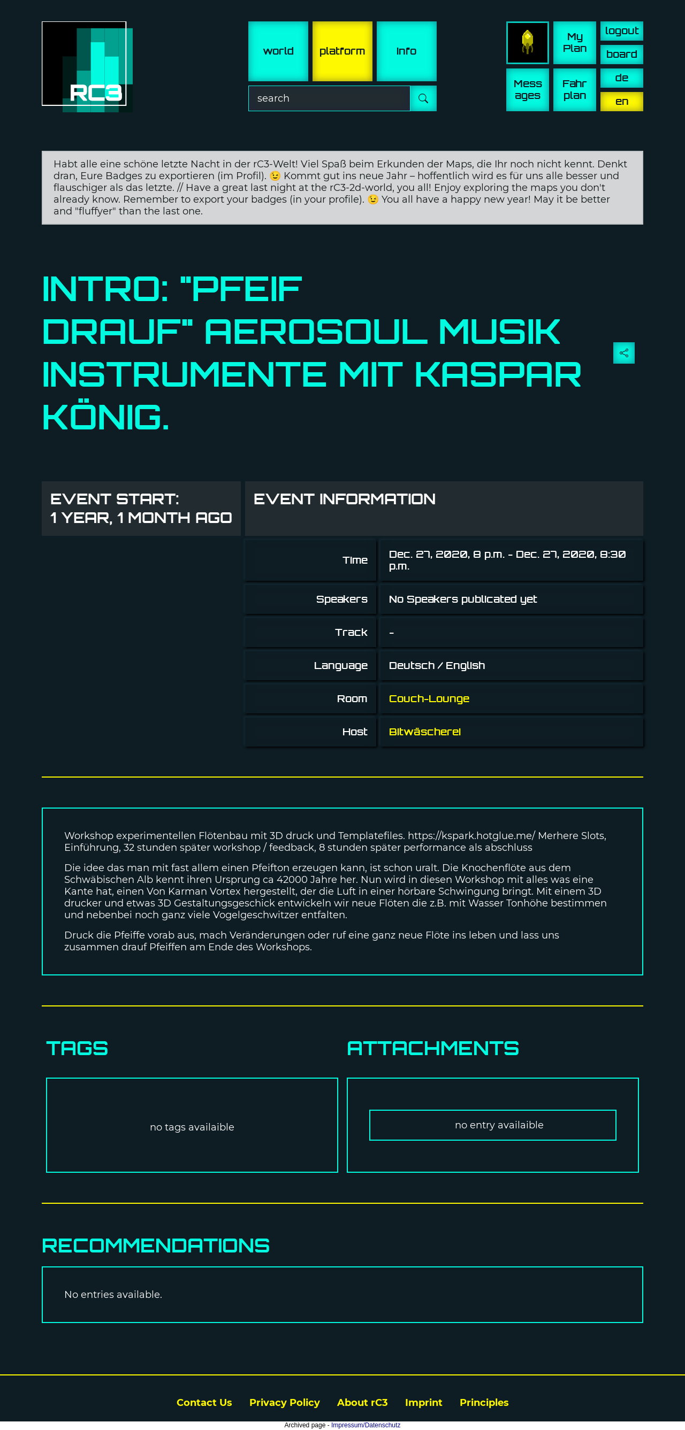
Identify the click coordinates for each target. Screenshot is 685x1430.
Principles (484, 1403)
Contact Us (204, 1403)
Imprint (424, 1403)
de (621, 77)
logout (622, 30)
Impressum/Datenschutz (365, 1425)
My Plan (575, 42)
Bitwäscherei (425, 731)
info (406, 51)
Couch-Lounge (429, 698)
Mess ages (528, 89)
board (621, 54)
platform (342, 51)
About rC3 (362, 1403)
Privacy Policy (284, 1403)
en (622, 101)
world (278, 51)
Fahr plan (574, 89)
